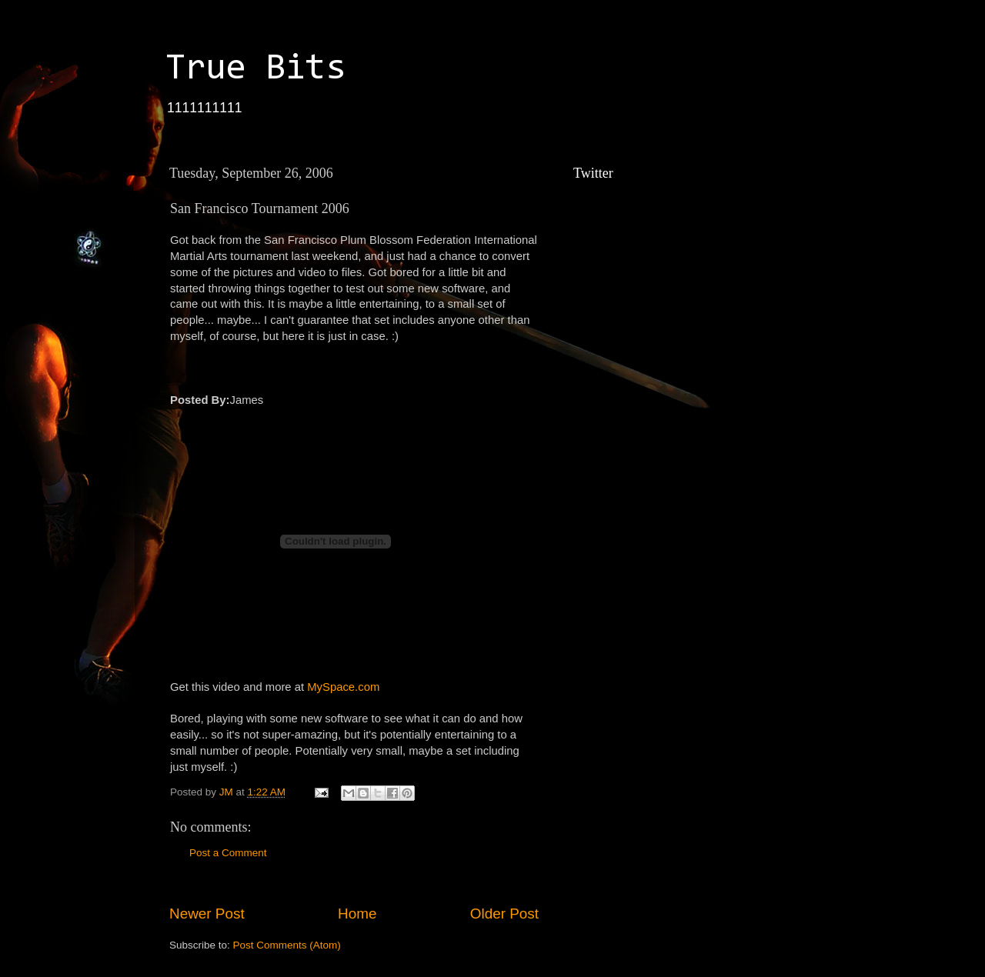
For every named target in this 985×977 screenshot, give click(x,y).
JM (227, 792)
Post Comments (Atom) (287, 945)
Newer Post (207, 913)
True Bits (255, 69)
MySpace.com (343, 687)
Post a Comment (228, 853)
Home (357, 913)
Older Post (504, 913)
